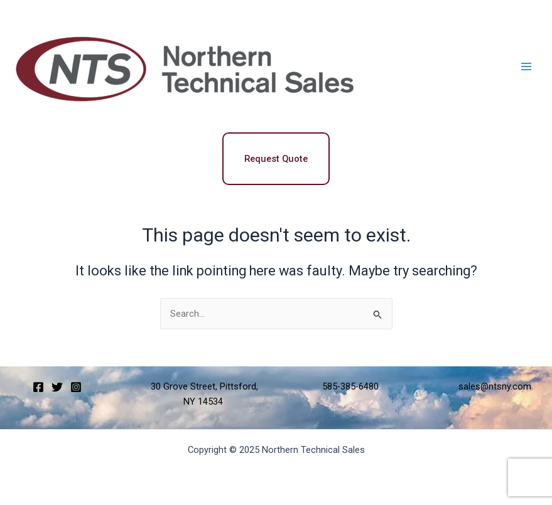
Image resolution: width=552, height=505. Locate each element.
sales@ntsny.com (494, 386)
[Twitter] (57, 387)
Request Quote (276, 158)
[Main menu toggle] (526, 66)
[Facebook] (38, 387)
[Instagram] (76, 387)
